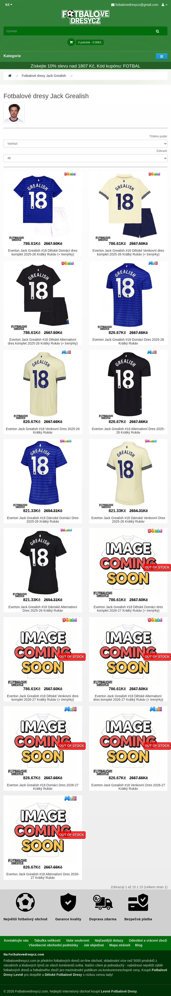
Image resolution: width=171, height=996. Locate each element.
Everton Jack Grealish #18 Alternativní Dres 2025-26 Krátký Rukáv (128, 430)
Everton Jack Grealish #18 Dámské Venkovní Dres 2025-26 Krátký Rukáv (128, 519)
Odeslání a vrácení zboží (148, 940)
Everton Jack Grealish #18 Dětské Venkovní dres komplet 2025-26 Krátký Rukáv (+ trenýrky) (128, 252)
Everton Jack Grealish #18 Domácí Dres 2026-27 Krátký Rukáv (43, 786)
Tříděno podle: (158, 136)
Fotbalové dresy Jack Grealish (44, 76)
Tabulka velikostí (47, 940)
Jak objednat (94, 945)
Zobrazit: (161, 151)
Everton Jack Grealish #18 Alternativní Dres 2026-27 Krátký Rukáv (42, 876)
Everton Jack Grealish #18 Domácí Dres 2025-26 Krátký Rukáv (128, 341)
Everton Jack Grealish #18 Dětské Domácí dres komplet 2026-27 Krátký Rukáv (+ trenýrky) (128, 608)
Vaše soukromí (77, 940)
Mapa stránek (119, 945)
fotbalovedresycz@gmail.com (134, 5)
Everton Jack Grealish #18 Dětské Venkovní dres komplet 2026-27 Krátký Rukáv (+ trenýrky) (42, 697)
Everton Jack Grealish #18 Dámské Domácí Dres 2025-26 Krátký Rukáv (43, 519)
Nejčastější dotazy (109, 940)
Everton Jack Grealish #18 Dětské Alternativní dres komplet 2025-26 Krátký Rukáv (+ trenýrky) (43, 341)
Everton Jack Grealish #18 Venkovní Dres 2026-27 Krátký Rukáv (128, 786)
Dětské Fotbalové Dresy (63, 975)
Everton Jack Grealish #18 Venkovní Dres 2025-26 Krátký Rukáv (43, 430)
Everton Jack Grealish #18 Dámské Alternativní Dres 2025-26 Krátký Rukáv (42, 608)
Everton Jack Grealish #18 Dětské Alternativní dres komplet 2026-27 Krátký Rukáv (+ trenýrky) (128, 697)
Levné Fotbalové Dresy (119, 991)
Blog (138, 945)
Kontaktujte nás (16, 940)
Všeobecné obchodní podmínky (53, 945)
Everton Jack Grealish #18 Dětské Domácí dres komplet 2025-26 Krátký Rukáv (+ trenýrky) (42, 252)
